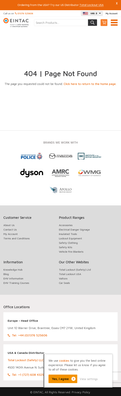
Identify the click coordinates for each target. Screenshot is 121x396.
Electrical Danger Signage (74, 227)
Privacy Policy (81, 390)
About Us (8, 222)
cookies (64, 360)
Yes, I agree (60, 379)
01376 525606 (25, 11)
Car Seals (64, 280)
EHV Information (13, 276)
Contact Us (10, 227)
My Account (112, 11)
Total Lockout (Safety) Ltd (75, 267)
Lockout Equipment (70, 235)
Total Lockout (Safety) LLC (26, 357)
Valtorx (63, 276)
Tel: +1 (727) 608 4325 (28, 372)
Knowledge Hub (12, 267)
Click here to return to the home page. (90, 81)
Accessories (66, 222)
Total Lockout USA (70, 271)
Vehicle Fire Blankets (71, 249)
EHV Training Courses (16, 280)
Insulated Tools (68, 231)
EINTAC (16, 20)
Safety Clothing (68, 240)
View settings (89, 379)
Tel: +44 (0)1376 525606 (29, 333)
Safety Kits (65, 244)
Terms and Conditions (16, 235)
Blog (6, 271)
